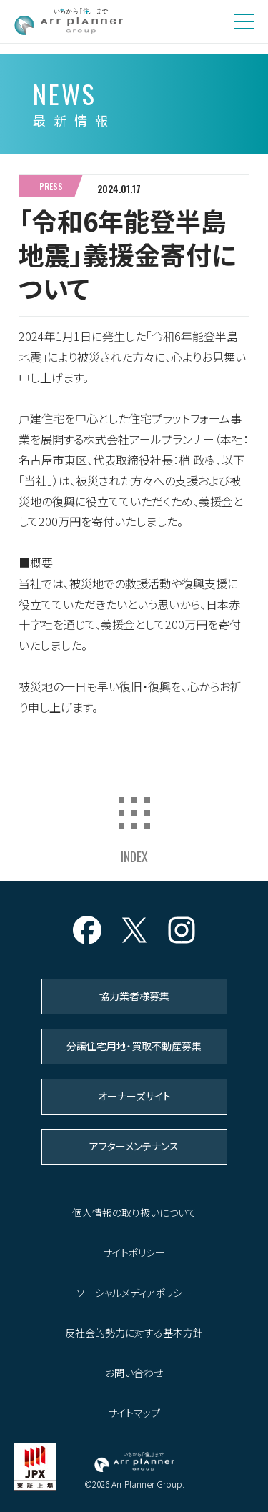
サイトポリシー (134, 1252)
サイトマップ (134, 1412)
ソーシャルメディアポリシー (134, 1292)
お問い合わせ (134, 1372)
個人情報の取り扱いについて (134, 1212)
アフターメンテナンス (134, 1146)
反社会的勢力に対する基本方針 (134, 1332)
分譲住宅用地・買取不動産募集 (134, 1046)
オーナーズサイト (134, 1096)
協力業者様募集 (134, 996)
